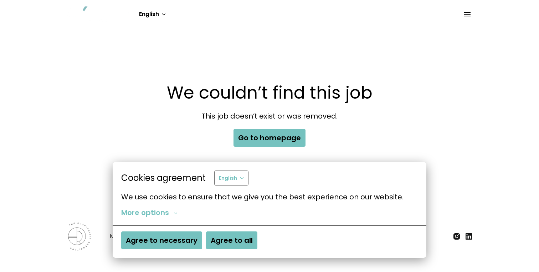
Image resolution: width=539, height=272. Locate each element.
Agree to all (232, 240)
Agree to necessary (161, 240)
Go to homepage (269, 138)
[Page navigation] (467, 14)
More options (149, 212)
